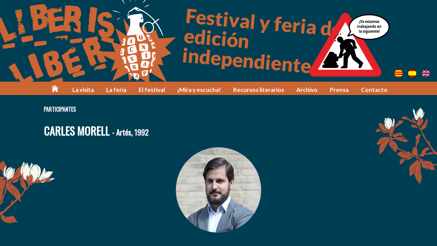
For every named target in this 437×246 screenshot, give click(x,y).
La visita (83, 89)
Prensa (339, 89)
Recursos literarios (258, 89)
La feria (116, 89)
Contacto (374, 89)
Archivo (307, 89)
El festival (152, 89)
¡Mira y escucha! (199, 89)
